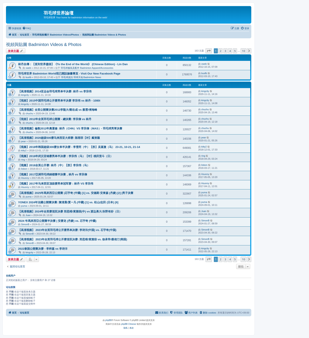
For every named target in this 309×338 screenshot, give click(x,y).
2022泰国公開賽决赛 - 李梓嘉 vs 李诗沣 (43, 248)
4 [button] (230, 51)
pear (23, 141)
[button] (209, 50)
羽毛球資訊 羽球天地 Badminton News (81, 77)
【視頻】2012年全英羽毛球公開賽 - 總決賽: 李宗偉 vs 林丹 (54, 119)
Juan (28, 215)
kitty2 (24, 150)
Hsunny (25, 178)
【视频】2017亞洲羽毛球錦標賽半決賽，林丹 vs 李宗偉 (52, 174)
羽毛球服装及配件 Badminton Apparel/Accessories (87, 68)
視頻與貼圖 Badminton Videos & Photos (43, 44)
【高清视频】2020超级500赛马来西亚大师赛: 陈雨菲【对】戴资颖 (59, 137)
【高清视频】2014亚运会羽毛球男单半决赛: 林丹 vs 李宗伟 (55, 91)
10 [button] (243, 51)
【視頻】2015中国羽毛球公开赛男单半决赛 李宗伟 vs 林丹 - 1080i (59, 100)
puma (29, 196)
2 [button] (220, 51)
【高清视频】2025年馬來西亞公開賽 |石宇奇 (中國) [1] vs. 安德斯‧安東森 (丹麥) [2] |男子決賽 (75, 193)
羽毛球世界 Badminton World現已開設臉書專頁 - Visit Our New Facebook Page (69, 73)
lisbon (24, 169)
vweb (28, 68)
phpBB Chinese (128, 324)
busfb (28, 77)
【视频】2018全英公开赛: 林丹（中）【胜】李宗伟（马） (54, 165)
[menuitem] (26, 28)
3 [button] (225, 51)
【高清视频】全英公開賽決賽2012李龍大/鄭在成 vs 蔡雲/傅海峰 (57, 109)
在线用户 (10, 275)
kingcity (25, 95)
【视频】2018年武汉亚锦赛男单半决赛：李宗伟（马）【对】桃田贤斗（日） (65, 156)
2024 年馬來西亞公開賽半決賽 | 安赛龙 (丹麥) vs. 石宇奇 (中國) (57, 220)
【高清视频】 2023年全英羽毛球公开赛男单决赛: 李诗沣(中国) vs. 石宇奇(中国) (67, 230)
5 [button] (235, 51)
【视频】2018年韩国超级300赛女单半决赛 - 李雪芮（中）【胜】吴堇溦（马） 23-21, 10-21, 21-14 (79, 147)
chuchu (29, 113)
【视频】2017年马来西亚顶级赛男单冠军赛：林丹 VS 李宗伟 (55, 183)
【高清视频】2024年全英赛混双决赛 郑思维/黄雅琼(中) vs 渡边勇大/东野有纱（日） (70, 211)
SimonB (25, 224)
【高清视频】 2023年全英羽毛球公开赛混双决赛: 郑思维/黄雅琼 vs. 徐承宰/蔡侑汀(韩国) (72, 239)
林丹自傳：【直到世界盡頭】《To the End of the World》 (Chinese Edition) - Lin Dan (73, 64)
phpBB (108, 320)
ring (23, 159)
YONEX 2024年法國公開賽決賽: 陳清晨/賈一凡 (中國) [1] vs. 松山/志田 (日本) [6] (68, 202)
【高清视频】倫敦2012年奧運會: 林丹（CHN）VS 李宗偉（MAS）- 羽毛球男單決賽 (70, 128)
